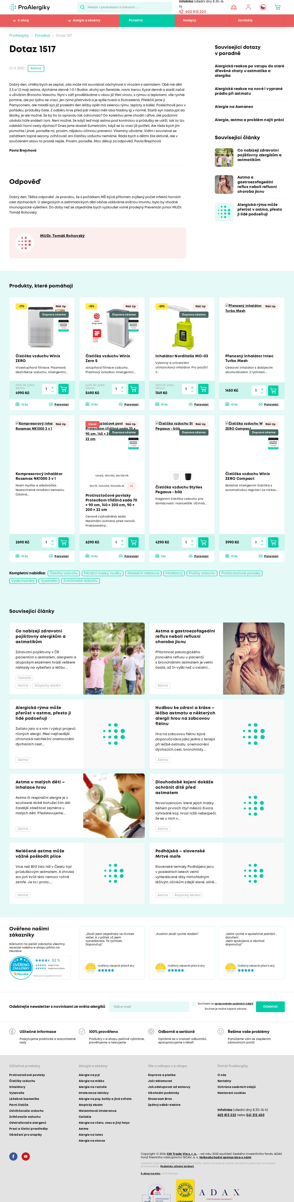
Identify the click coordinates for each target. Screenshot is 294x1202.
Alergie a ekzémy (86, 20)
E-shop (23, 20)
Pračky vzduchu (202, 573)
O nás (222, 1075)
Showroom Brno (160, 1099)
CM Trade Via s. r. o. (182, 1154)
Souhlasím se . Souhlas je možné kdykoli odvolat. (226, 1006)
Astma (36, 68)
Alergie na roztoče (93, 1087)
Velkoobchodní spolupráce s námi (225, 1157)
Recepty (189, 20)
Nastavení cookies (232, 1093)
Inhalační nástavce (143, 573)
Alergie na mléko (91, 1081)
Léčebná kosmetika (24, 1099)
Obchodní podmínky (163, 1093)
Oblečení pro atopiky (25, 1135)
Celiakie (85, 1117)
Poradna (136, 20)
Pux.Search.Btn (83, 7)
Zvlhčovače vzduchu (80, 581)
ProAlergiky (19, 35)
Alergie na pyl (89, 1075)
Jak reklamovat (160, 1081)
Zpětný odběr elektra (164, 1105)
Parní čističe (18, 1105)
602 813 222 (195, 12)
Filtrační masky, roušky (102, 573)
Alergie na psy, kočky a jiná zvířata (105, 1099)
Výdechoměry (23, 581)
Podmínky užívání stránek (177, 1166)
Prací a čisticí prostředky (28, 1129)
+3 (131, 486)
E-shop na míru (151, 1174)
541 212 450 (255, 1115)
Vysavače (49, 581)
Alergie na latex (91, 1135)
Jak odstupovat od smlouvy (169, 1087)
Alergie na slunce (92, 1141)
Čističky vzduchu (64, 573)
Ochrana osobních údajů (237, 1087)
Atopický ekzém (91, 1105)
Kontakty (245, 20)
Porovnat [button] (61, 404)
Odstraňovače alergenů (27, 1123)
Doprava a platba (162, 1075)
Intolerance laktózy (94, 1093)
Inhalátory (174, 573)
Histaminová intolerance (98, 1111)
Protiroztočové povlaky (240, 573)
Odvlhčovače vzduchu (26, 1111)
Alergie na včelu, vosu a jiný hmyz (104, 1123)
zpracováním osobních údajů (234, 1004)
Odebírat (270, 1006)
